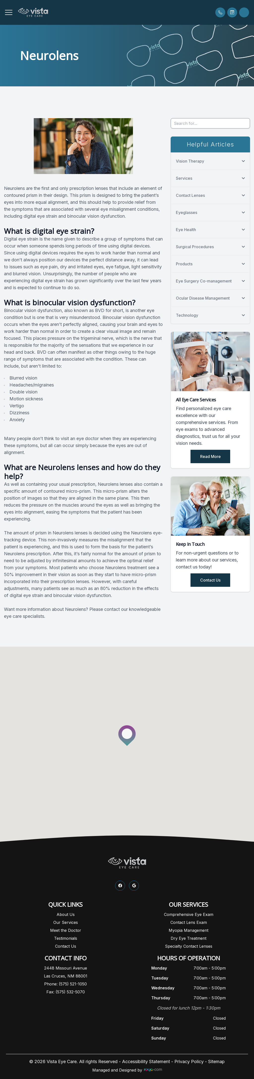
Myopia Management (188, 930)
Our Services (65, 922)
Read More (210, 456)
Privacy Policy (189, 1061)
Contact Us (210, 580)
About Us (66, 914)
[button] (8, 12)
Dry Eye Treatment (188, 938)
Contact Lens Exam (188, 922)
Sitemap (216, 1061)
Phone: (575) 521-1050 (65, 983)
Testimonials (65, 938)
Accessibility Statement (146, 1061)
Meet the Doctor (65, 930)
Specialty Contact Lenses (188, 946)
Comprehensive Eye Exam (188, 914)
